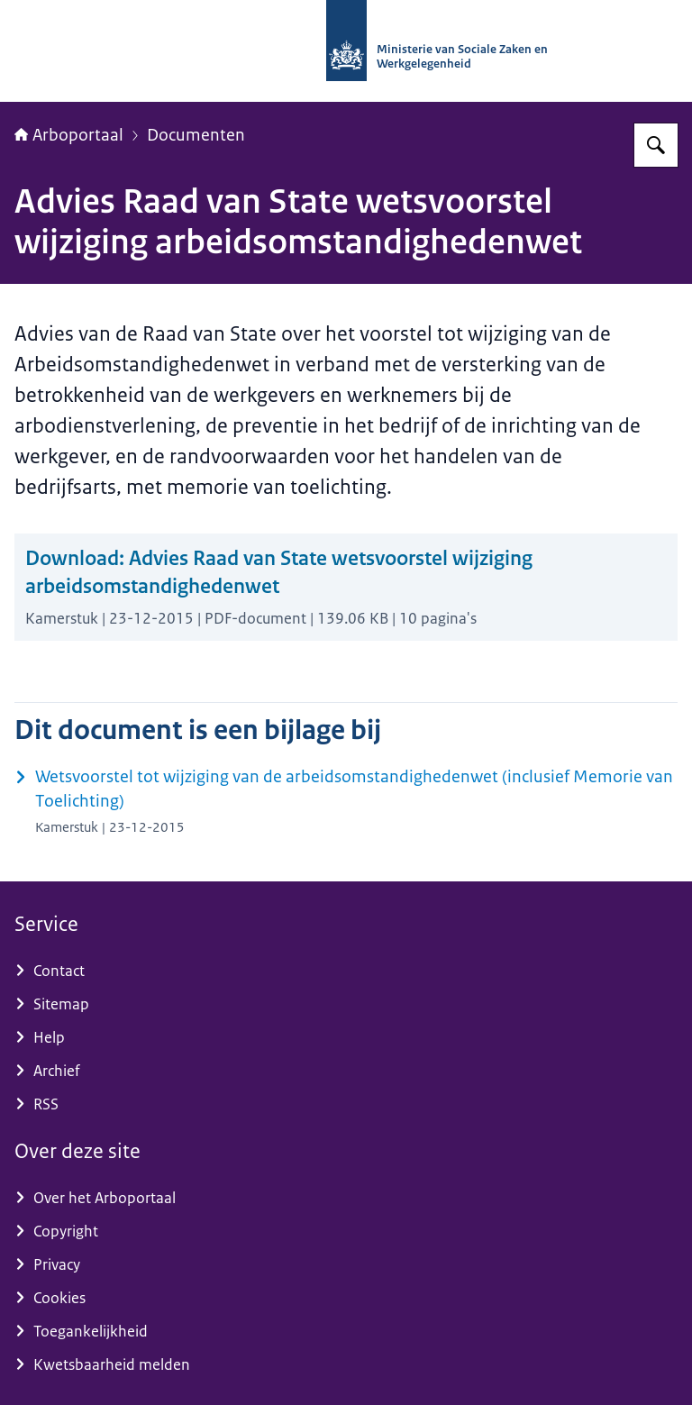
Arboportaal (68, 135)
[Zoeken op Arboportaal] (656, 145)
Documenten (196, 135)
